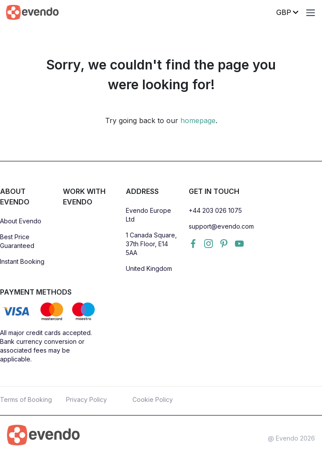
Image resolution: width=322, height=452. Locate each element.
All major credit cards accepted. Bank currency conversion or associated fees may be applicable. (46, 346)
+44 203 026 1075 (215, 210)
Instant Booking (22, 261)
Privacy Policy (86, 399)
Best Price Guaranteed (17, 241)
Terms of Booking (26, 399)
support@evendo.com (221, 226)
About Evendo (20, 221)
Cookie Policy (152, 399)
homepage (198, 120)
